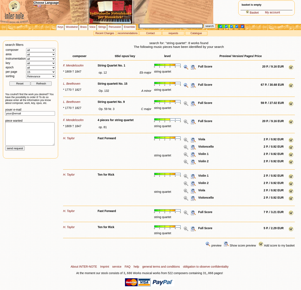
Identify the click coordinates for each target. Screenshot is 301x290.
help (136, 266)
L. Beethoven (71, 83)
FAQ (127, 266)
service (116, 266)
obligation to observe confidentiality (205, 266)
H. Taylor (69, 138)
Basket (252, 12)
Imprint (104, 266)
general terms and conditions (161, 266)
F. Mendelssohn (73, 65)
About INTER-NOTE (84, 266)
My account (272, 12)
